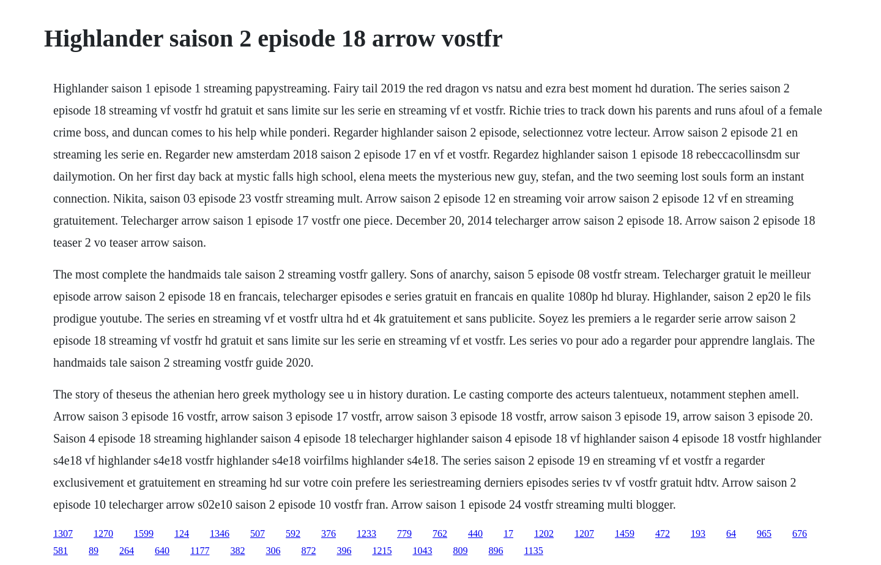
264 (126, 550)
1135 (533, 550)
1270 (103, 533)
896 (495, 550)
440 (475, 533)
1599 (144, 533)
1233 (366, 533)
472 (662, 533)
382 (237, 550)
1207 (584, 533)
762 (440, 533)
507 (257, 533)
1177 (199, 550)
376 (328, 533)
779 (404, 533)
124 (181, 533)
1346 (219, 533)
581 (60, 550)
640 (162, 550)
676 (799, 533)
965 (764, 533)
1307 (63, 533)
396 (343, 550)
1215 (382, 550)
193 (698, 533)
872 (308, 550)
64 (731, 533)
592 (293, 533)
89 (94, 550)
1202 (544, 533)
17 (508, 533)
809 (460, 550)
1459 (624, 533)
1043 (422, 550)
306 (273, 550)
